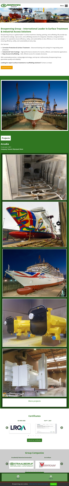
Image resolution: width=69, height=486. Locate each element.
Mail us (51, 478)
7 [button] (40, 471)
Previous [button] (6, 427)
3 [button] (33, 435)
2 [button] (31, 435)
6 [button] (40, 435)
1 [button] (28, 435)
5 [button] (38, 435)
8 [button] (43, 471)
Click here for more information (38, 484)
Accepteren (53, 484)
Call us (18, 478)
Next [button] (61, 427)
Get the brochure (6, 67)
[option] (21, 427)
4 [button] (35, 435)
